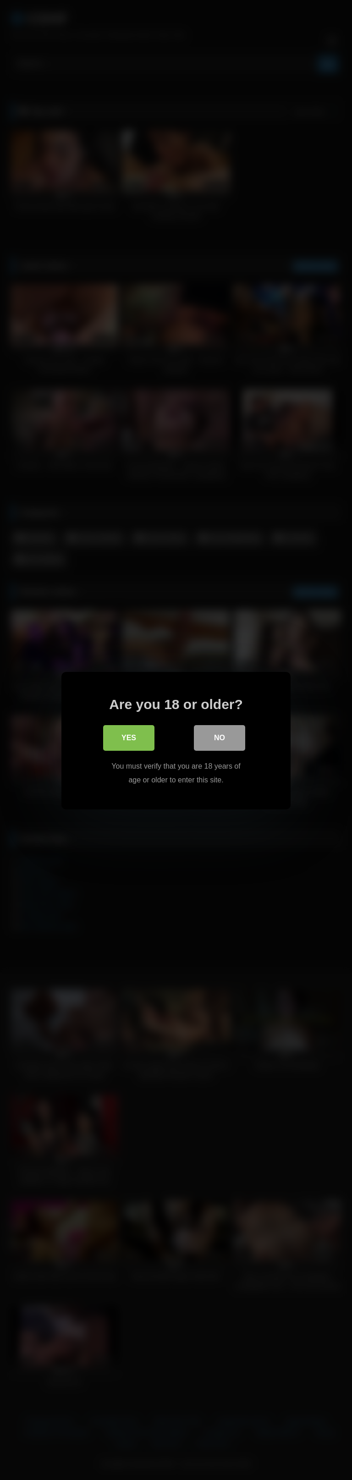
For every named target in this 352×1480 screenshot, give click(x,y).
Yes (128, 738)
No (219, 738)
